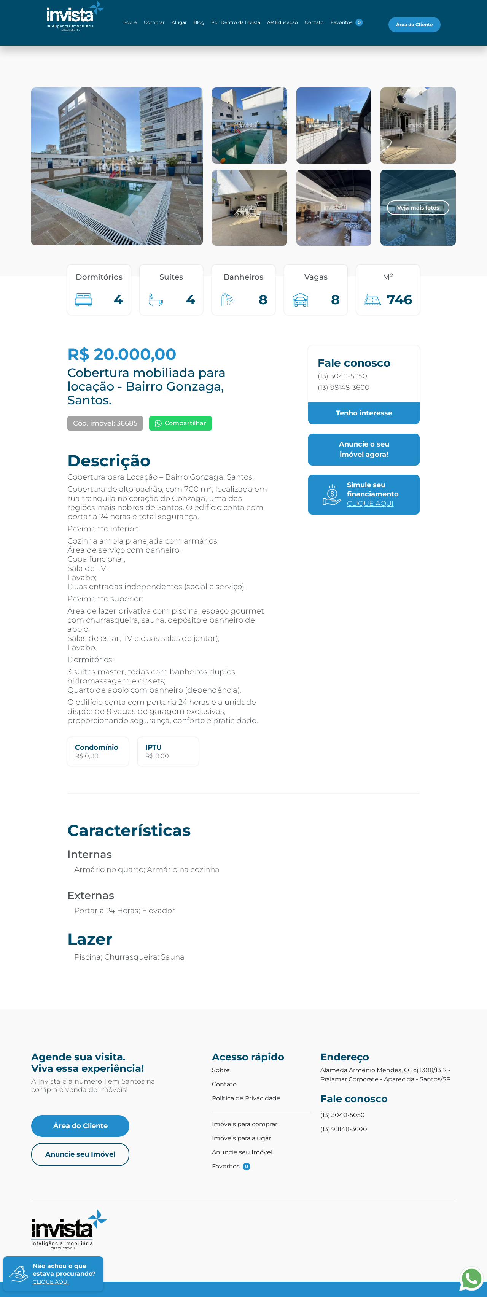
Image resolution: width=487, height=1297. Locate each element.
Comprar (154, 22)
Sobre (130, 22)
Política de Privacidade (246, 1098)
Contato (314, 22)
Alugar (179, 22)
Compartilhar (180, 423)
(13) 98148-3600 (343, 387)
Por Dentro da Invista (235, 22)
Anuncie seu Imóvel (80, 1154)
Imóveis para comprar (244, 1124)
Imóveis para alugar (241, 1138)
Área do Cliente (414, 24)
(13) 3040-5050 (342, 376)
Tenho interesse (364, 413)
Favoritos (347, 22)
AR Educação (282, 22)
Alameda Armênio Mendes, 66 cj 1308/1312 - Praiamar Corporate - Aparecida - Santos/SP (385, 1075)
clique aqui (51, 1281)
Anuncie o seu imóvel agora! (364, 449)
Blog (199, 22)
